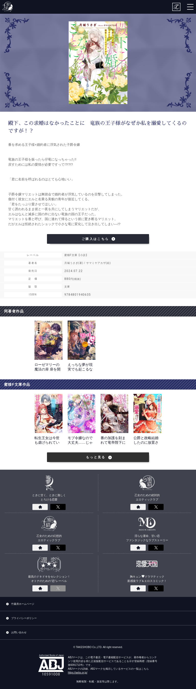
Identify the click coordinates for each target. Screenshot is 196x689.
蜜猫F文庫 (8, 7)
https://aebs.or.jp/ (77, 672)
